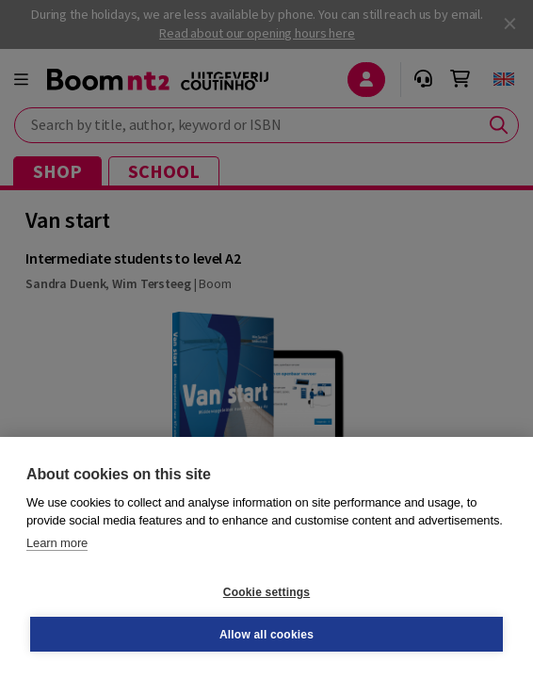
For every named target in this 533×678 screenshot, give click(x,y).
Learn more (57, 543)
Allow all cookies (266, 634)
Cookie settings (266, 592)
